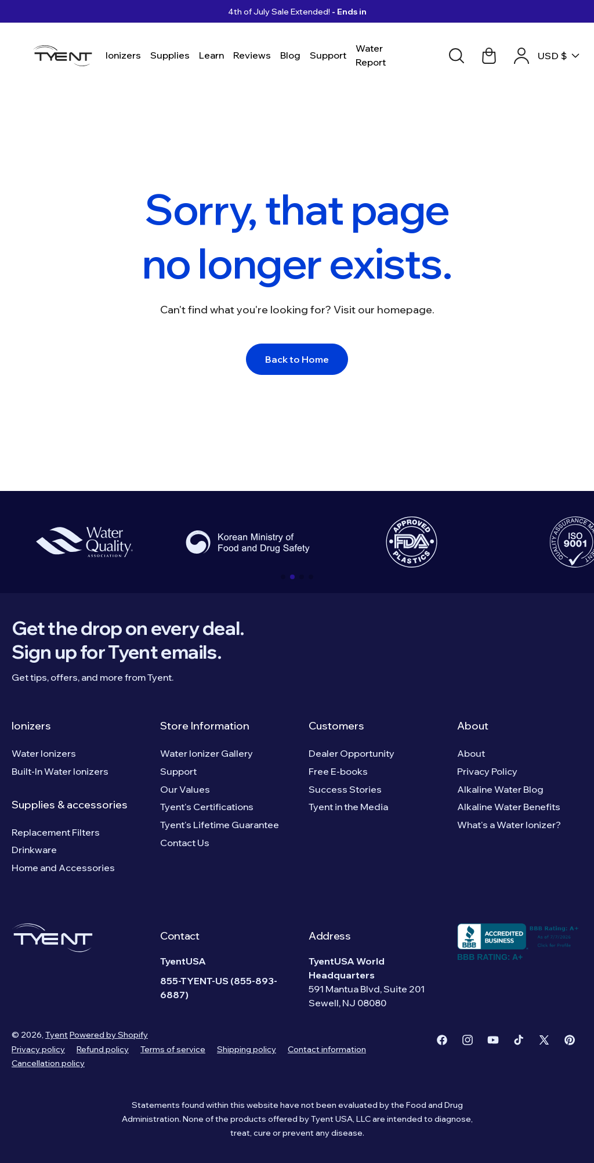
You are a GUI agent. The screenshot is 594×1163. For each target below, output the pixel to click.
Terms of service (172, 1049)
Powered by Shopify (109, 1035)
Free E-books (338, 771)
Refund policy (103, 1049)
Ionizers (31, 725)
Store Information (204, 725)
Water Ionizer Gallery (206, 753)
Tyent (56, 1035)
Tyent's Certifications (206, 806)
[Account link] (521, 55)
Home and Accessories (63, 867)
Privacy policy (38, 1049)
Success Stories (345, 789)
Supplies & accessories (70, 804)
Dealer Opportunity (351, 753)
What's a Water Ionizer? (509, 824)
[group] (84, 542)
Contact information (327, 1049)
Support (178, 771)
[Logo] (66, 55)
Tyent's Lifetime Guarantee (219, 824)
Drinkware (34, 849)
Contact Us (184, 842)
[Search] (456, 55)
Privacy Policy (487, 771)
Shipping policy (246, 1049)
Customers (336, 725)
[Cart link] (489, 55)
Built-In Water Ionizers (60, 771)
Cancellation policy (48, 1063)
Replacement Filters (56, 832)
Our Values (185, 789)
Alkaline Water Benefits (508, 806)
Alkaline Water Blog (500, 789)
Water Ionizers (44, 753)
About (472, 725)
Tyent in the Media (348, 806)
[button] (283, 577)
